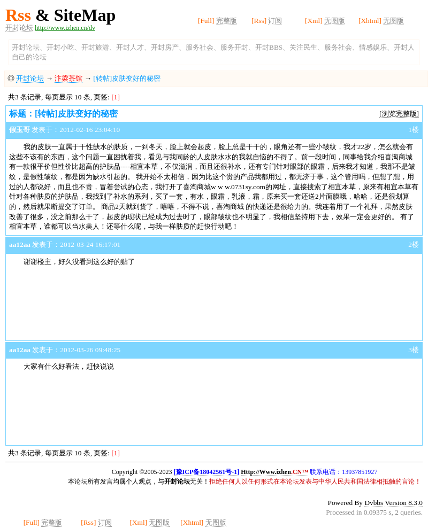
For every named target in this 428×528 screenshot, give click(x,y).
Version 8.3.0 (404, 503)
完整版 (226, 21)
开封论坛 (19, 28)
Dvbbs (373, 503)
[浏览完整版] (399, 114)
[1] (115, 97)
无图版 (334, 21)
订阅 (275, 21)
